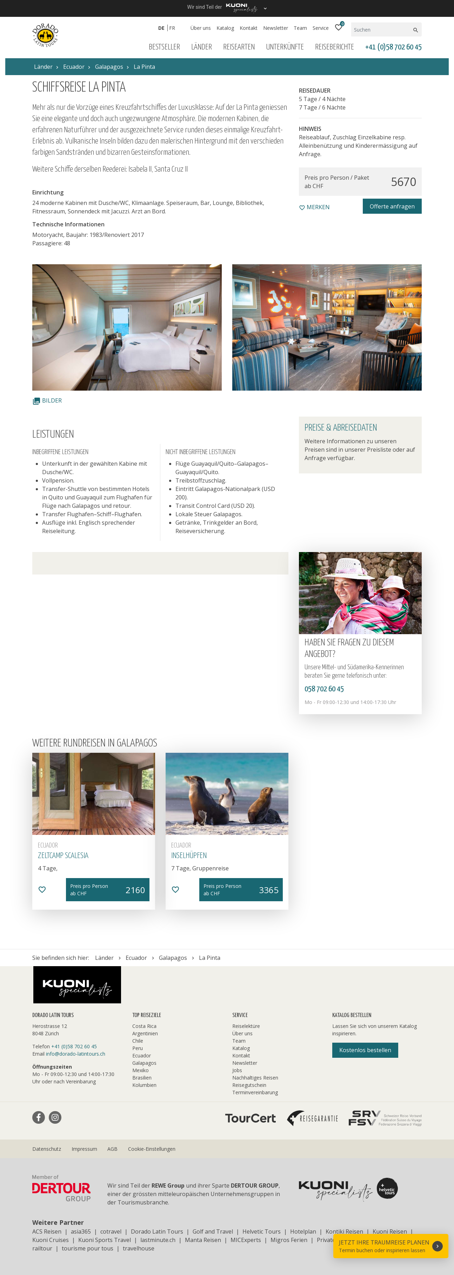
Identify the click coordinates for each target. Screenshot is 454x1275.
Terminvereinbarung (255, 1092)
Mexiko (140, 1070)
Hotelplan (303, 1231)
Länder (201, 47)
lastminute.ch (157, 1240)
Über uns (201, 28)
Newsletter (275, 28)
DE (161, 28)
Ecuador (141, 1055)
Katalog (225, 28)
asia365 (81, 1231)
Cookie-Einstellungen (151, 1148)
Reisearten (239, 47)
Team (300, 28)
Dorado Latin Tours (157, 1231)
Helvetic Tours (261, 1231)
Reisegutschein (249, 1085)
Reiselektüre (246, 1026)
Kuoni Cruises (50, 1240)
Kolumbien (144, 1085)
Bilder (47, 400)
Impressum (84, 1148)
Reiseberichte (334, 47)
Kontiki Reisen (344, 1231)
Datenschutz (46, 1148)
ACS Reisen (46, 1231)
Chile (137, 1040)
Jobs (237, 1070)
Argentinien (145, 1033)
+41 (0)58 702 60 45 (393, 47)
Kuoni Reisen (390, 1231)
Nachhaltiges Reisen (255, 1077)
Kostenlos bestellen (365, 1050)
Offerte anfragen (392, 206)
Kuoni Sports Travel (104, 1240)
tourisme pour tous (87, 1248)
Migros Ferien (289, 1240)
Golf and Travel (213, 1231)
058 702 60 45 (324, 689)
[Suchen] (381, 29)
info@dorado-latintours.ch (75, 1053)
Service (321, 28)
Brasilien (142, 1077)
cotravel (110, 1231)
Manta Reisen (203, 1240)
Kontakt (249, 28)
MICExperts (246, 1240)
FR (172, 28)
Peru (137, 1048)
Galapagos (144, 1063)
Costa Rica (144, 1026)
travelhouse (138, 1248)
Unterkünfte (285, 47)
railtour (42, 1248)
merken (314, 207)
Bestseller (164, 47)
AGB (112, 1148)
